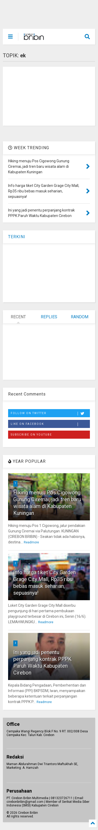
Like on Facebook (50, 424)
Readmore (31, 542)
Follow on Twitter (50, 413)
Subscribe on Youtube (31, 434)
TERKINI (16, 236)
